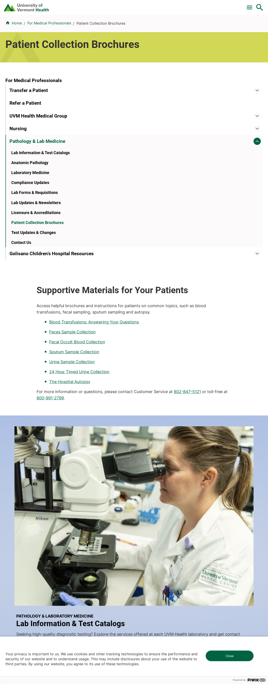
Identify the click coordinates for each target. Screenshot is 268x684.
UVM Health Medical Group (38, 153)
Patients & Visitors (189, 24)
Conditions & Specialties (127, 24)
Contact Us (21, 280)
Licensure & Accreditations (36, 250)
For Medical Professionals (128, 5)
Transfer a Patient (28, 128)
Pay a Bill (60, 5)
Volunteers (146, 477)
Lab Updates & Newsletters (36, 240)
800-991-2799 (148, 230)
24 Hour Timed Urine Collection (141, 204)
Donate (164, 5)
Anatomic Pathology (29, 200)
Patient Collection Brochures (37, 260)
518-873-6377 (106, 617)
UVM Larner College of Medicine (101, 477)
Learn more (162, 395)
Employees (146, 509)
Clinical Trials (87, 5)
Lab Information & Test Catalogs (40, 190)
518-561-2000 (17, 617)
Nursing (18, 166)
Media (142, 501)
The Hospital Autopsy (131, 214)
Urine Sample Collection (133, 194)
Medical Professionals (155, 493)
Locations (161, 24)
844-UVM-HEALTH (34, 496)
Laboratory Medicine (30, 210)
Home (17, 42)
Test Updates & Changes (33, 270)
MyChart (251, 5)
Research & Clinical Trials (94, 469)
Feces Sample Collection (134, 164)
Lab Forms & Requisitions (34, 230)
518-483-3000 (195, 617)
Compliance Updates (30, 220)
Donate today (221, 503)
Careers (185, 5)
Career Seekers (150, 485)
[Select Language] (214, 5)
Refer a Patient (25, 141)
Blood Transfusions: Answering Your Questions (155, 154)
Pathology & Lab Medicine (37, 179)
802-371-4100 (195, 584)
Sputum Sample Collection (136, 184)
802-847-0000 (18, 584)
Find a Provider (89, 24)
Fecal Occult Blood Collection (139, 174)
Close (230, 656)
